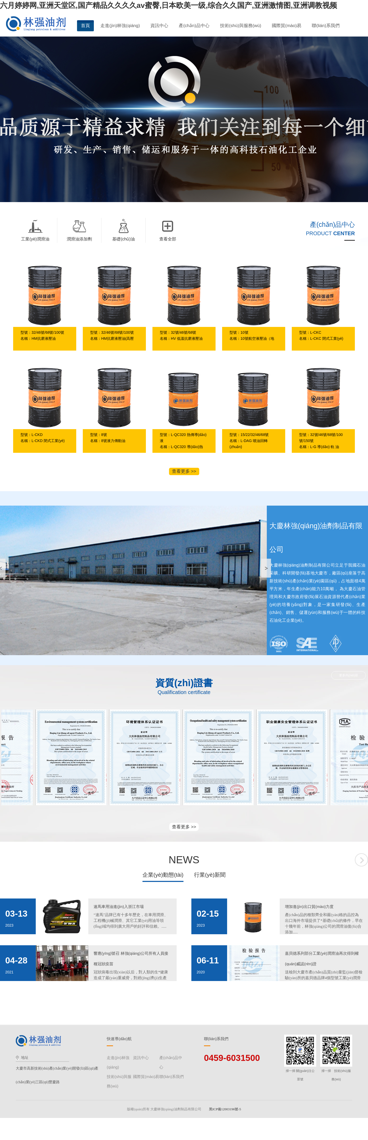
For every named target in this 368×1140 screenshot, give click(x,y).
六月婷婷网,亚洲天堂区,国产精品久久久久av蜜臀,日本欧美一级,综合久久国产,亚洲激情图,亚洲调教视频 (168, 5)
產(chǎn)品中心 (194, 25)
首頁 (85, 25)
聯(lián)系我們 (326, 25)
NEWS (184, 859)
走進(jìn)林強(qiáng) (120, 25)
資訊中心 (159, 25)
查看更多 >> (184, 471)
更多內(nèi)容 (348, 675)
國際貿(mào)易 (286, 25)
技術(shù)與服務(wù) (240, 25)
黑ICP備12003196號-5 (226, 1109)
